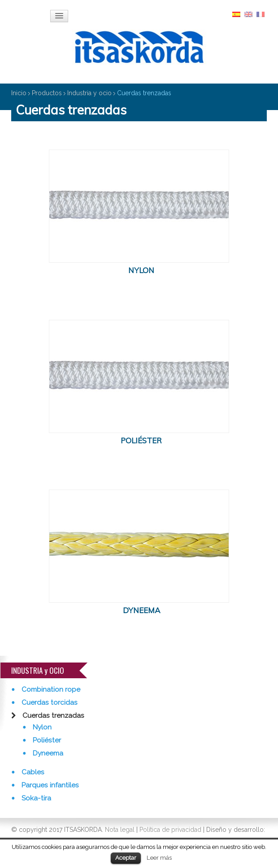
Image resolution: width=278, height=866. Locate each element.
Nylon (41, 727)
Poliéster (46, 740)
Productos (47, 93)
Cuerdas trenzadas (52, 715)
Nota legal (120, 829)
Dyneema (47, 753)
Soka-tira (35, 798)
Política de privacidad (170, 829)
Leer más (159, 857)
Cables (32, 772)
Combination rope (50, 689)
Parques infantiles (49, 785)
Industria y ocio (89, 93)
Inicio (18, 93)
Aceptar (125, 857)
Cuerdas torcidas (49, 702)
